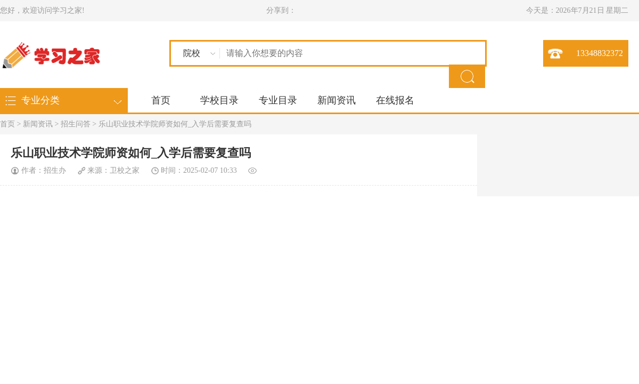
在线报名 (395, 100)
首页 (160, 100)
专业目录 (278, 100)
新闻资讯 (336, 100)
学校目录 (219, 100)
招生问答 (76, 124)
